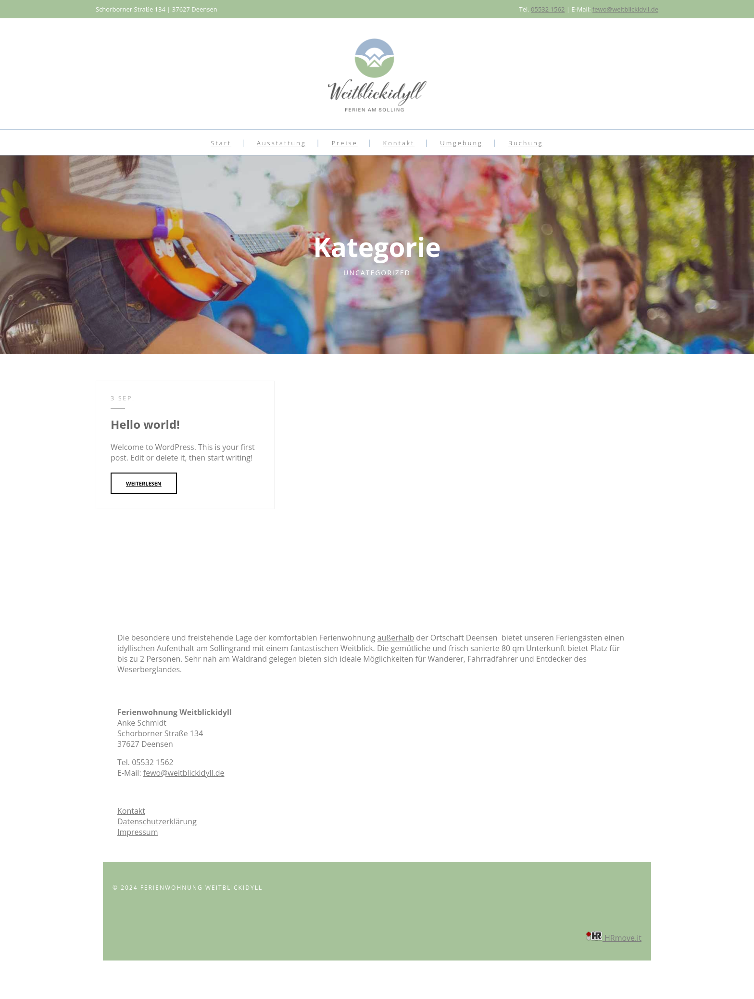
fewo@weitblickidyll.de (625, 9)
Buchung (525, 143)
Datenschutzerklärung (157, 821)
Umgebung (461, 143)
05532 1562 (548, 9)
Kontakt (399, 143)
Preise (345, 143)
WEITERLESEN (144, 483)
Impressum (137, 832)
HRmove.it (613, 938)
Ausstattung (281, 143)
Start (221, 143)
